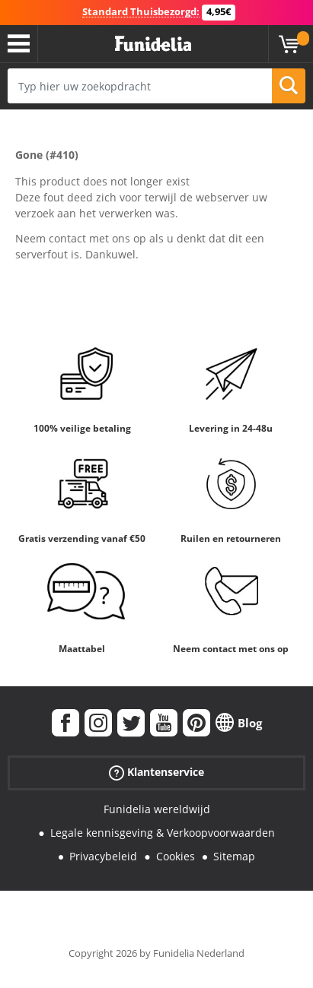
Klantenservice (156, 773)
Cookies (175, 856)
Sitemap (234, 856)
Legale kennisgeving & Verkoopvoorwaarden (162, 832)
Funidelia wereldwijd (157, 809)
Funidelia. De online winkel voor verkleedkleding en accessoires (153, 44)
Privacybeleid (103, 856)
